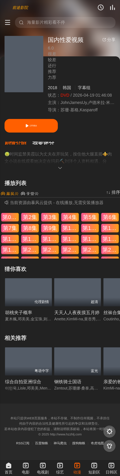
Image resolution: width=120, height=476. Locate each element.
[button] (18, 145)
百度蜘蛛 (41, 446)
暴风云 (10, 197)
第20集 (30, 253)
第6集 (110, 220)
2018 (52, 87)
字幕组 (84, 87)
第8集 (30, 231)
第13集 (10, 242)
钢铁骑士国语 (67, 384)
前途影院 (20, 7)
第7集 (10, 231)
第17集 (90, 242)
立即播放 (31, 126)
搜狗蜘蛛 (78, 446)
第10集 (70, 231)
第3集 (50, 220)
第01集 (10, 220)
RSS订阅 (22, 446)
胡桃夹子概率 (18, 315)
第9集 (50, 231)
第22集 (70, 253)
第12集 (110, 231)
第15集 (50, 242)
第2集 (30, 220)
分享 (108, 39)
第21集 (50, 253)
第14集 (30, 242)
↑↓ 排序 (113, 195)
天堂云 (30, 197)
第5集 (90, 220)
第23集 (90, 253)
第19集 (10, 253)
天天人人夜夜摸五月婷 (77, 315)
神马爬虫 (60, 446)
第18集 (110, 242)
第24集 (110, 253)
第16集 (70, 242)
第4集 (70, 220)
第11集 (90, 231)
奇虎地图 (97, 446)
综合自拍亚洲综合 (23, 384)
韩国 (67, 87)
